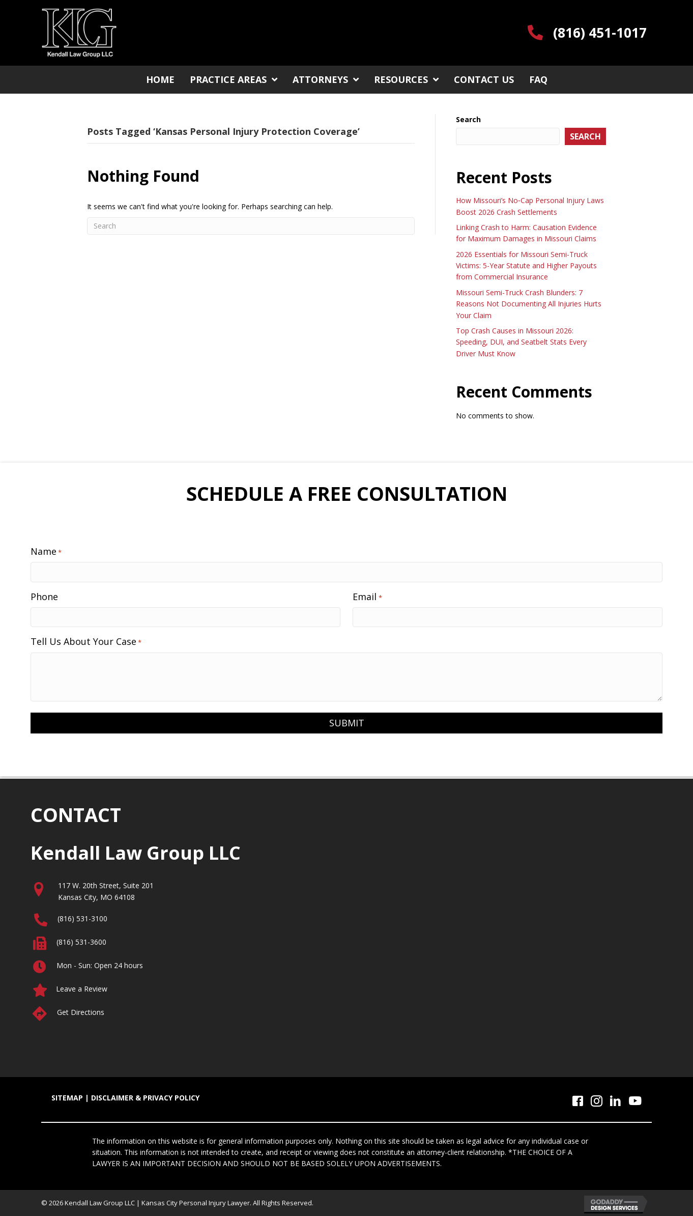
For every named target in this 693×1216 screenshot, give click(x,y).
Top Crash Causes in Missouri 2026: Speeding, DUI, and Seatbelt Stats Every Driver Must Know (521, 342)
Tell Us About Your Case (86, 641)
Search (468, 119)
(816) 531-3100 (82, 918)
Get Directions (80, 1012)
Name (46, 551)
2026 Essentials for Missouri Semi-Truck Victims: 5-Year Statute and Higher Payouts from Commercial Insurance (526, 265)
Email (367, 596)
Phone (44, 596)
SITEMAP (67, 1097)
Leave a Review (81, 989)
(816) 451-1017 (600, 32)
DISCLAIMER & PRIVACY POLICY (145, 1097)
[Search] (251, 226)
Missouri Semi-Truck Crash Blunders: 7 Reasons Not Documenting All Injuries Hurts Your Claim (528, 304)
